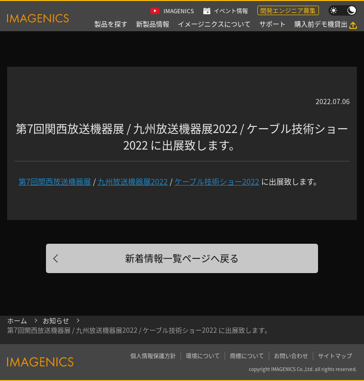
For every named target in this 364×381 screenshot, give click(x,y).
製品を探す (110, 23)
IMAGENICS (179, 11)
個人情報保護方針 (153, 356)
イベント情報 (231, 11)
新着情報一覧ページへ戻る (182, 258)
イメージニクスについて (214, 23)
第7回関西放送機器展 (54, 181)
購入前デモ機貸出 (320, 23)
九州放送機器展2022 (133, 181)
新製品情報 (152, 23)
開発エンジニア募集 (288, 10)
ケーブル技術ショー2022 (216, 181)
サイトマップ (335, 356)
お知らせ (56, 320)
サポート (272, 23)
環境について (203, 356)
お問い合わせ (291, 356)
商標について (247, 356)
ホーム (17, 320)
